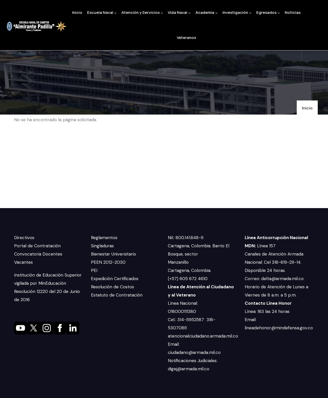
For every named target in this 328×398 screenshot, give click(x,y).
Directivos (24, 237)
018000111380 (182, 311)
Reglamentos (104, 237)
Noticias (293, 12)
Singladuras (102, 246)
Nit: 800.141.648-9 (186, 237)
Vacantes (23, 262)
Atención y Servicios (142, 12)
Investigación (236, 12)
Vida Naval (179, 12)
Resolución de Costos (112, 287)
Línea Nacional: (183, 303)
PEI (94, 270)
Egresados (268, 12)
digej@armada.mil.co (189, 369)
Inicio (77, 12)
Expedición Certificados (114, 278)
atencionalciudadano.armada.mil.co (203, 336)
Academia (207, 12)
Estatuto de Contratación (116, 295)
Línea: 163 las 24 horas (268, 311)
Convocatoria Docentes (38, 254)
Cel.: (172, 319)
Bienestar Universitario (113, 254)
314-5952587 (191, 319)
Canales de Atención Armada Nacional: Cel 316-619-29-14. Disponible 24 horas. (274, 262)
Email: (173, 344)
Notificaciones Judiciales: (192, 360)
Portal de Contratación (37, 246)
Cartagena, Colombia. (190, 270)
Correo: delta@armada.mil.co (274, 278)
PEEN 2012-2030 (108, 262)
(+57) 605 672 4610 (188, 278)
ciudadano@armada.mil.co (195, 352)
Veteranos (186, 37)
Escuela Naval (102, 12)
